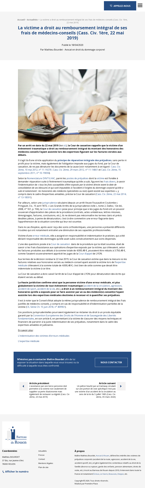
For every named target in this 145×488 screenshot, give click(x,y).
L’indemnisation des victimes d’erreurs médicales (43, 335)
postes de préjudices (77, 178)
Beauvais (113, 474)
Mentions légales (45, 463)
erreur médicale (41, 235)
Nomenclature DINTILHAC (41, 178)
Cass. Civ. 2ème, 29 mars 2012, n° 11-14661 (75, 169)
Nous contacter (111, 362)
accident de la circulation (97, 285)
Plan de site (43, 467)
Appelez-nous (120, 5)
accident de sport (27, 288)
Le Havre (104, 474)
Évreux (96, 474)
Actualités (32, 19)
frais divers (110, 181)
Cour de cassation (52, 209)
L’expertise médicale (28, 341)
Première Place (91, 483)
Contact (41, 459)
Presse (41, 455)
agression (116, 285)
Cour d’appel (85, 253)
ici (65, 145)
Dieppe (121, 474)
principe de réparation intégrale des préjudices (84, 160)
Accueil (21, 19)
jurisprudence (49, 202)
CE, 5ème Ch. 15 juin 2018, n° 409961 (46, 306)
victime (100, 178)
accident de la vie (46, 288)
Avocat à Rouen (102, 455)
